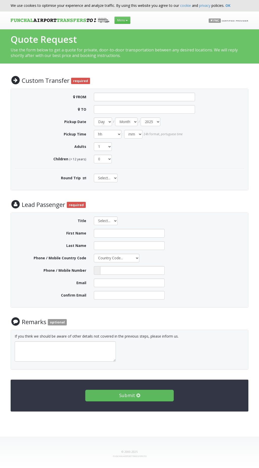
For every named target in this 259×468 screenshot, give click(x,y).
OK (227, 5)
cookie (185, 5)
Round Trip (71, 177)
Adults (80, 146)
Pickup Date (75, 121)
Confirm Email (73, 295)
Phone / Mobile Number (65, 270)
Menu (122, 20)
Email (81, 282)
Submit (129, 395)
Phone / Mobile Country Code (60, 258)
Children (60, 159)
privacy (204, 5)
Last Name (76, 245)
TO (83, 109)
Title (82, 220)
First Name (76, 233)
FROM (81, 96)
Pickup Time (75, 134)
